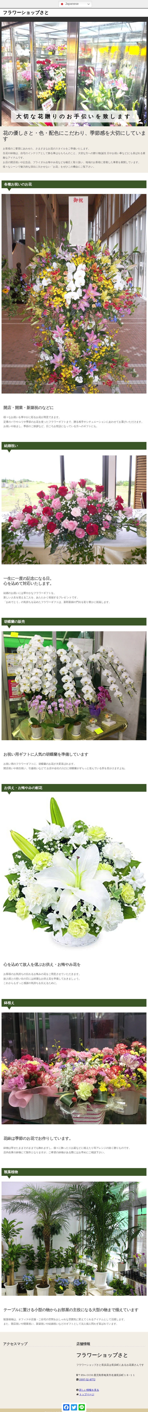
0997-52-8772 (87, 1379)
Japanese (69, 4)
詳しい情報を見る (89, 1389)
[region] (74, 74)
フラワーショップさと (26, 12)
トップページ (86, 1394)
